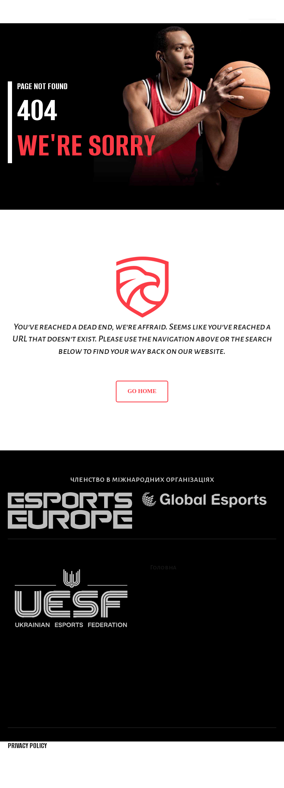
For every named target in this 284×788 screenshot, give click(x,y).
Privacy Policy (27, 745)
